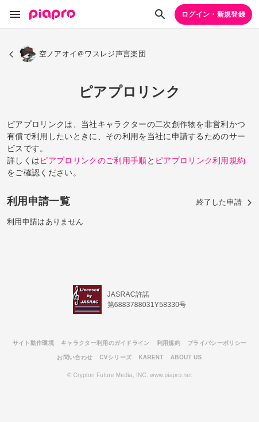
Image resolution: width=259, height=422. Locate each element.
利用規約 (168, 343)
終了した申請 (224, 202)
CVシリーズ (115, 357)
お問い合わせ (74, 357)
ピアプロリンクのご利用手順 (93, 160)
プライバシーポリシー (216, 343)
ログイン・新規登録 (213, 14)
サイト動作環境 (33, 343)
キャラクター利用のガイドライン (105, 343)
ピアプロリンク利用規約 (200, 160)
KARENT (151, 357)
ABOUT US (186, 357)
